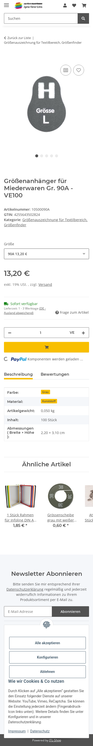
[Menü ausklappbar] (6, 3)
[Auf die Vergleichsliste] (65, 70)
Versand (45, 284)
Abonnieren (70, 611)
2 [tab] (41, 155)
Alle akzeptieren (47, 643)
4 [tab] (51, 155)
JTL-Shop (55, 740)
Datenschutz (40, 731)
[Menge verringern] (9, 333)
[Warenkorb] (84, 5)
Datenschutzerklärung (24, 589)
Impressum (17, 731)
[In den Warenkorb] (8, 58)
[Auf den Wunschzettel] (78, 70)
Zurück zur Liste (19, 38)
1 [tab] (36, 155)
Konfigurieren (47, 657)
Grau (45, 392)
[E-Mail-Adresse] (28, 611)
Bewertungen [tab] (55, 374)
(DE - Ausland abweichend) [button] (25, 310)
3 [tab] (46, 155)
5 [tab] (56, 155)
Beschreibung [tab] (18, 374)
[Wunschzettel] (74, 5)
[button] (65, 5)
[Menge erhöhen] (83, 333)
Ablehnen (47, 672)
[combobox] (46, 254)
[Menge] (40, 333)
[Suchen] (41, 18)
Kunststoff (49, 401)
